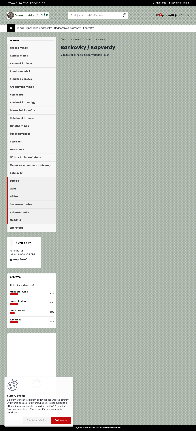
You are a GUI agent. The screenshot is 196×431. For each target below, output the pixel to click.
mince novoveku (18, 310)
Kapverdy (101, 39)
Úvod (63, 39)
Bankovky (76, 39)
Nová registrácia (180, 2)
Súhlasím (61, 420)
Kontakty (88, 28)
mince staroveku (19, 291)
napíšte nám (21, 259)
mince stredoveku (19, 301)
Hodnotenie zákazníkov (67, 28)
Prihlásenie (160, 2)
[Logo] (28, 15)
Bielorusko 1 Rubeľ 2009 (40, 348)
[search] (124, 15)
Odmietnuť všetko (36, 420)
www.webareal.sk (110, 427)
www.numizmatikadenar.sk (26, 3)
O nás (20, 28)
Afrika (88, 39)
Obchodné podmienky (39, 28)
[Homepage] (11, 28)
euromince (15, 319)
